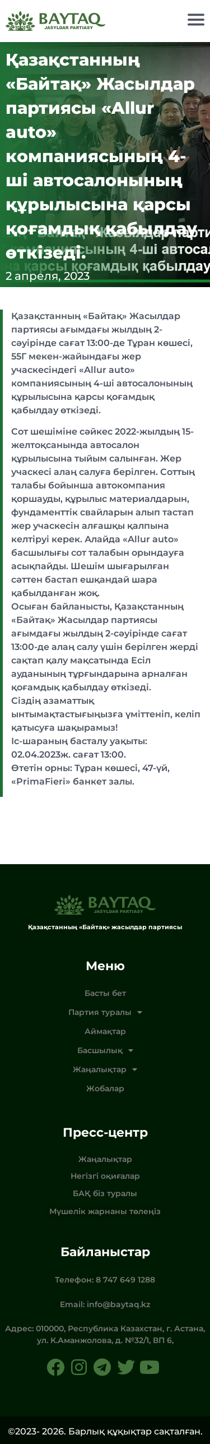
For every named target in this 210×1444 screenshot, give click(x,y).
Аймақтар (105, 1031)
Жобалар (105, 1088)
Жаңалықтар (105, 1069)
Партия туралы (105, 1012)
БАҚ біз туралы (105, 1193)
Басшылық (105, 1050)
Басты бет (105, 993)
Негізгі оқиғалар (105, 1176)
